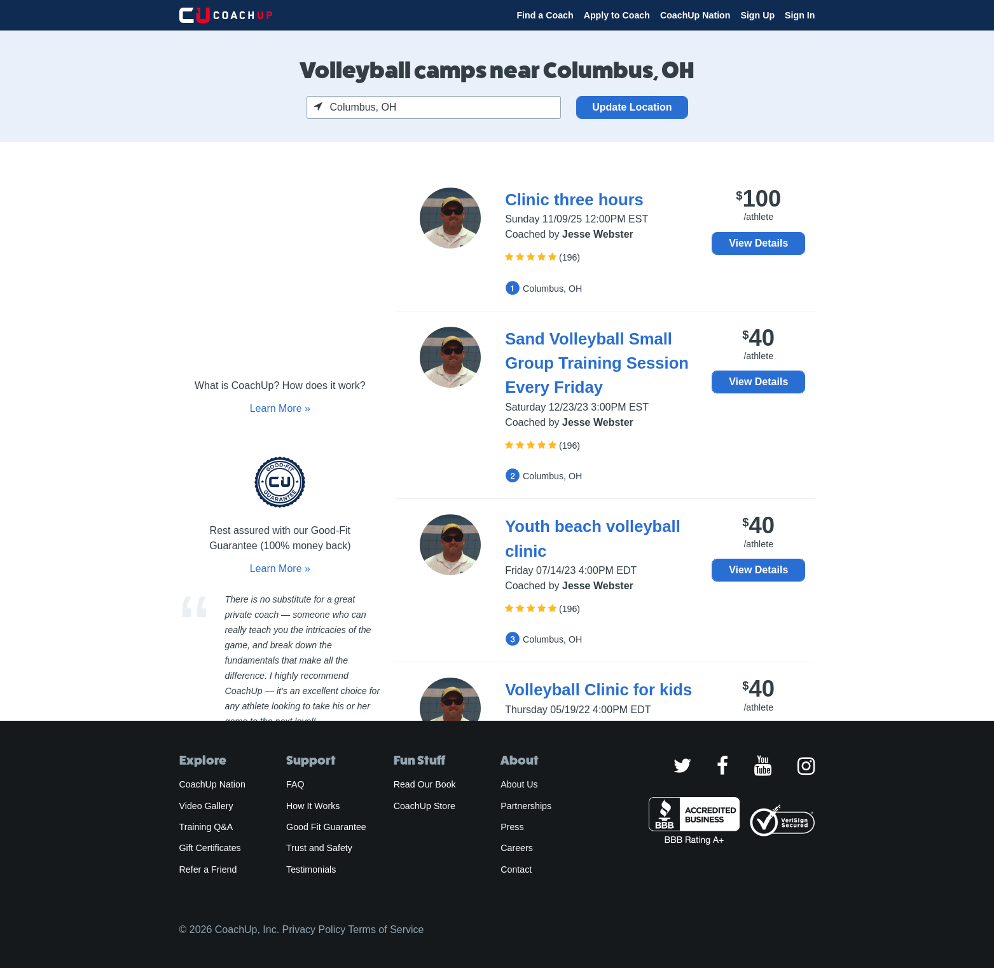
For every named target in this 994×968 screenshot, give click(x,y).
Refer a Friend (208, 869)
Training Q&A (206, 827)
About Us (519, 784)
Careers (516, 848)
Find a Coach (544, 15)
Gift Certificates (210, 848)
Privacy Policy (314, 929)
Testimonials (311, 869)
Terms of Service (386, 929)
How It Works (313, 806)
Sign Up (757, 15)
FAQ (295, 784)
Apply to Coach (617, 15)
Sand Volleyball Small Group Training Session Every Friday (597, 363)
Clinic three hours (574, 199)
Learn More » (280, 408)
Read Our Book (425, 784)
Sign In (800, 15)
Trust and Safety (319, 848)
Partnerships (525, 806)
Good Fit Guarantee (326, 827)
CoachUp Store (424, 806)
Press (511, 827)
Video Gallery (206, 806)
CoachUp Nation (695, 15)
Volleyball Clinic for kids (598, 690)
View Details (758, 243)
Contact (516, 869)
